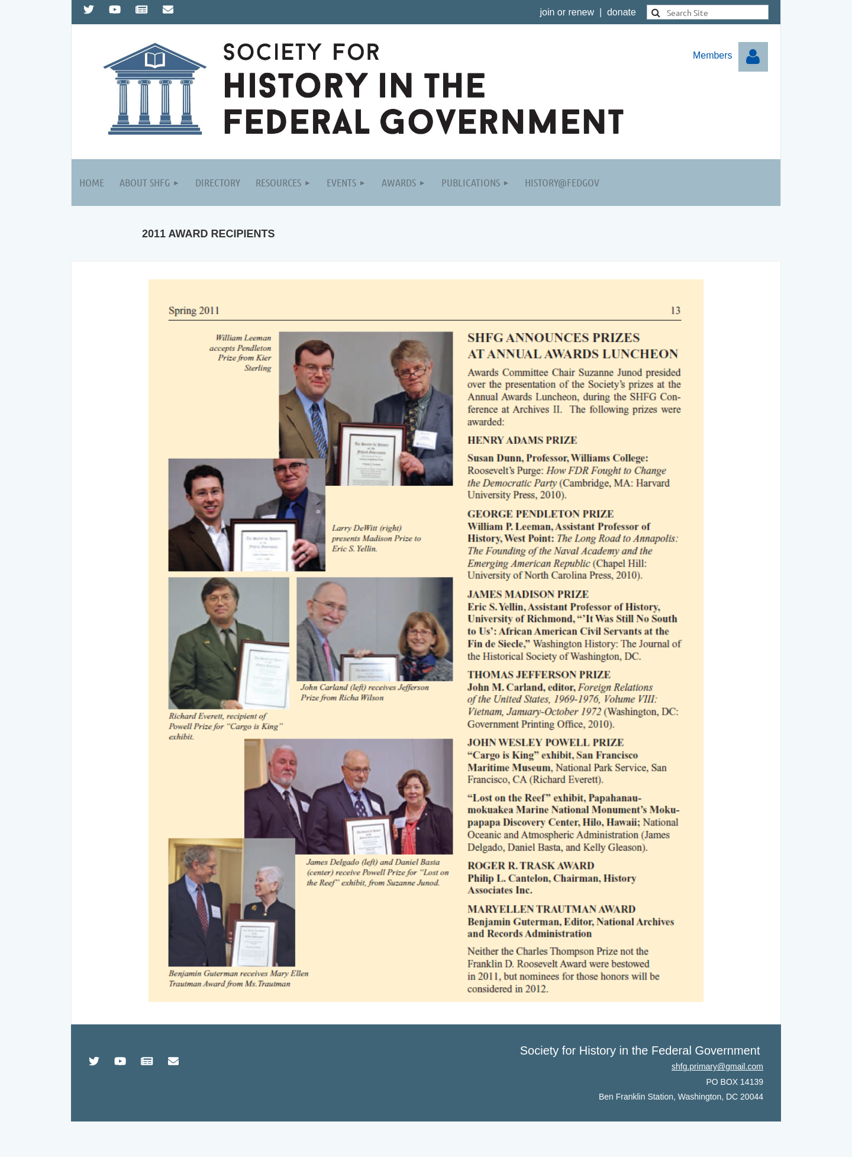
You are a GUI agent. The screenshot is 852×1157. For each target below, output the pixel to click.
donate (621, 12)
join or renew (567, 12)
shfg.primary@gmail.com (717, 1066)
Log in (753, 57)
